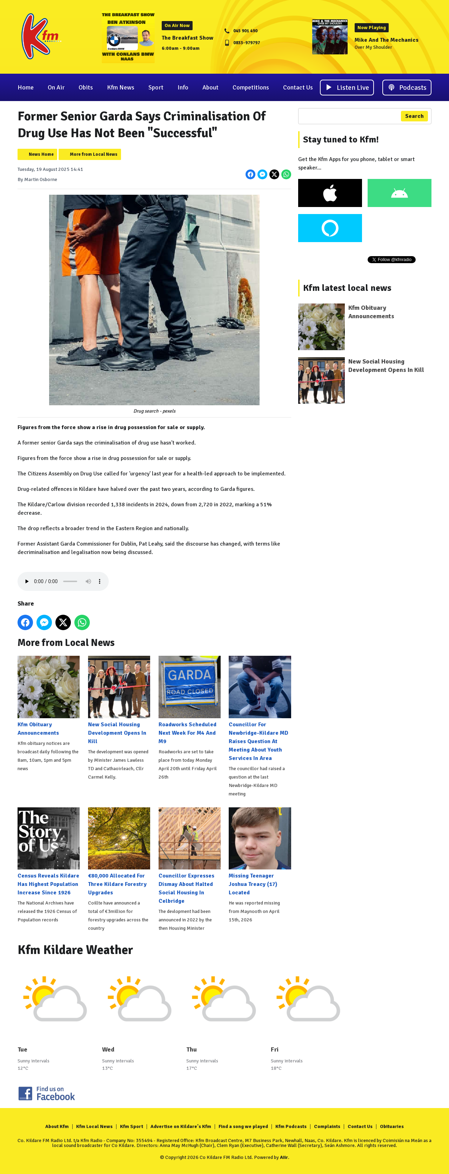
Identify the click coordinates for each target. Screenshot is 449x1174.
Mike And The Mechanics (386, 40)
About (210, 87)
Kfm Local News (94, 1126)
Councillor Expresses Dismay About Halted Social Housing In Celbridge (190, 856)
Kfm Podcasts (291, 1126)
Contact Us (298, 87)
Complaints (327, 1126)
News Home (41, 154)
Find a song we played (243, 1126)
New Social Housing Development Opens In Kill (119, 700)
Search (414, 116)
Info (182, 87)
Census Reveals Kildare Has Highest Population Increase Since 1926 (49, 851)
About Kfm (57, 1126)
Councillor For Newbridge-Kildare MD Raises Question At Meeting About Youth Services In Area (260, 708)
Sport (155, 87)
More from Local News (94, 154)
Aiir (284, 1157)
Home (26, 87)
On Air (56, 87)
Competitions (251, 87)
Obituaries (392, 1126)
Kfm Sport (131, 1126)
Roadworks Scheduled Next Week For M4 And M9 (190, 700)
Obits (86, 87)
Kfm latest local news (347, 288)
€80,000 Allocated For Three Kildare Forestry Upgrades (119, 851)
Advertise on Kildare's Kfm (180, 1126)
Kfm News (120, 87)
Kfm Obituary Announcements (49, 696)
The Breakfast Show (187, 37)
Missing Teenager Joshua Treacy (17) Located (260, 851)
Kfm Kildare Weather (75, 950)
